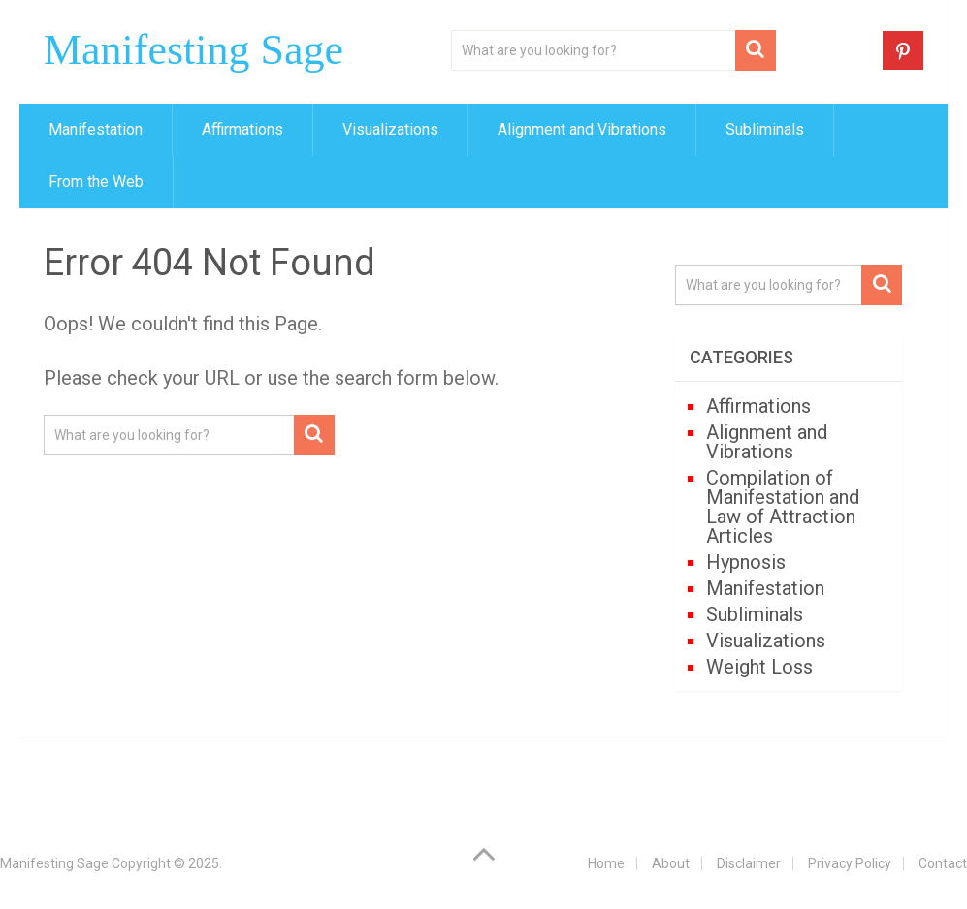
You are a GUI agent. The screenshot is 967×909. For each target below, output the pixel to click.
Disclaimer (749, 863)
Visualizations (390, 129)
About (671, 863)
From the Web (96, 181)
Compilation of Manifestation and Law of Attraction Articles (782, 507)
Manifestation (95, 129)
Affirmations (242, 129)
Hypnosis (746, 562)
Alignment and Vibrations (582, 129)
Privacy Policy (849, 863)
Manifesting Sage (193, 50)
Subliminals (764, 129)
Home (606, 863)
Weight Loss (759, 666)
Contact (943, 863)
